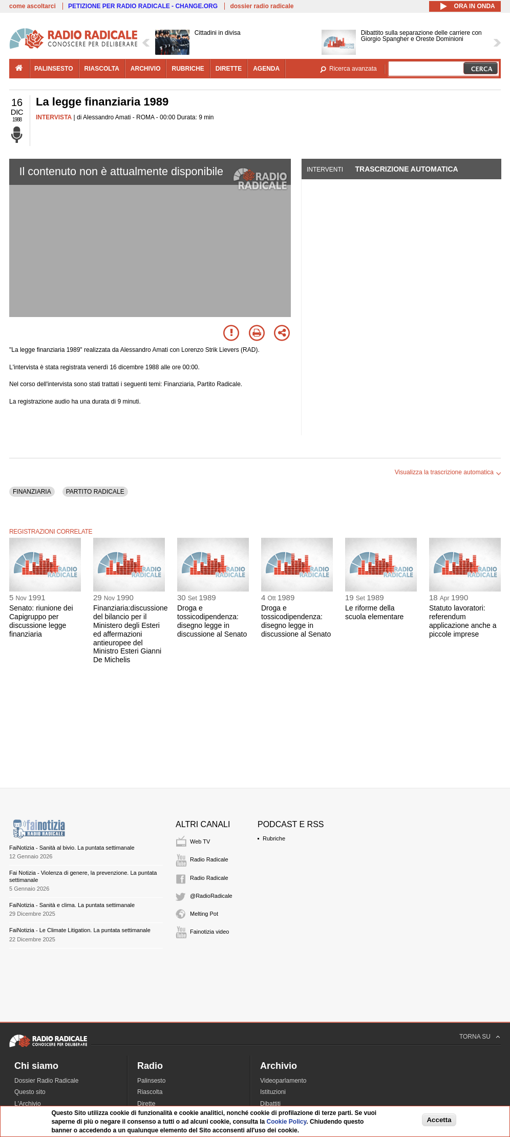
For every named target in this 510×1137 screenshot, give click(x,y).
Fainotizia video (209, 932)
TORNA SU (475, 1036)
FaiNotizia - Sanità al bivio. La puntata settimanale (72, 848)
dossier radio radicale (261, 6)
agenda (266, 68)
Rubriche (274, 838)
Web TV (200, 841)
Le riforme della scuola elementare (374, 612)
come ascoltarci (32, 6)
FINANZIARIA (32, 491)
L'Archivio (27, 1103)
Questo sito (30, 1092)
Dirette (146, 1103)
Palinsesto (151, 1080)
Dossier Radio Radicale (46, 1080)
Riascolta (149, 1092)
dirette (229, 68)
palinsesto (53, 68)
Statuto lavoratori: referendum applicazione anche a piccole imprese (463, 621)
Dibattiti (270, 1103)
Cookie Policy (287, 1121)
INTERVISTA (54, 117)
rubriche (188, 68)
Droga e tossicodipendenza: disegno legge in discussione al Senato (212, 621)
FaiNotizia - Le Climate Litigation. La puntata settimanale (80, 930)
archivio (146, 68)
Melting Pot (204, 914)
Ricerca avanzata (353, 68)
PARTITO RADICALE (95, 491)
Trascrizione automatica (406, 169)
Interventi (325, 169)
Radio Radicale (209, 859)
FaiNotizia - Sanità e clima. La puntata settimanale (72, 905)
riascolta (101, 68)
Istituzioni (273, 1092)
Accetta (439, 1120)
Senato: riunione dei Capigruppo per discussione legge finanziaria (41, 621)
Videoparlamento (283, 1080)
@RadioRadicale (211, 896)
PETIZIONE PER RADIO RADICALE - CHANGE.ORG (143, 6)
